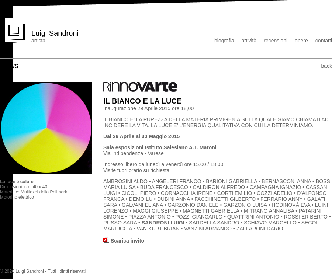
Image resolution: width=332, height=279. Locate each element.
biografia (224, 40)
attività (249, 40)
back (326, 66)
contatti (323, 40)
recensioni (275, 40)
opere (301, 40)
